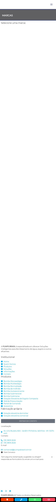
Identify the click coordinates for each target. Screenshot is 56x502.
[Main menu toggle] (51, 4)
